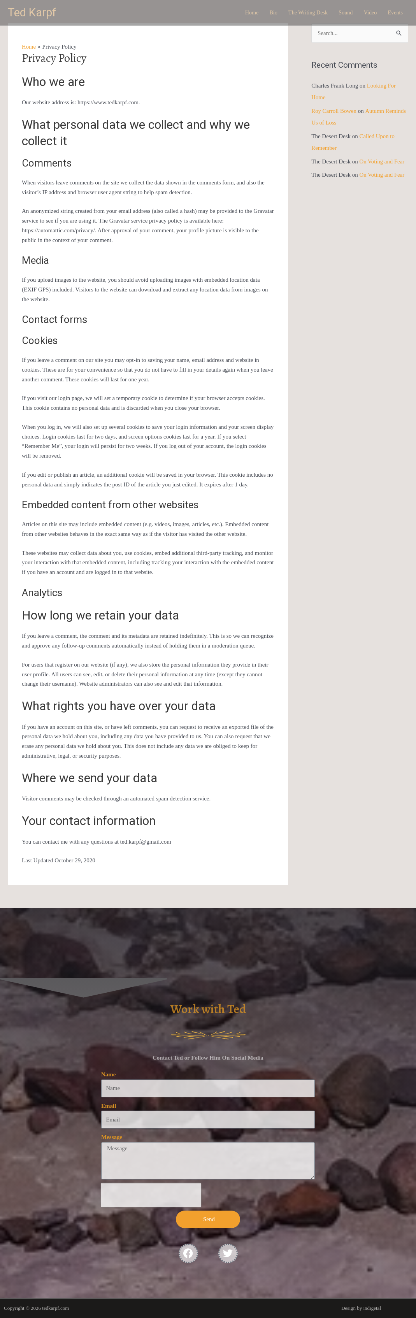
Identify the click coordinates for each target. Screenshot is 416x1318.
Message (111, 1137)
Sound (341, 13)
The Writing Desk (302, 13)
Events (394, 13)
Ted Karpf (33, 12)
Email (108, 1106)
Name (108, 1074)
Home (242, 13)
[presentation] (151, 1195)
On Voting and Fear (382, 160)
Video (368, 13)
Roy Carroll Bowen (334, 110)
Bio (265, 13)
